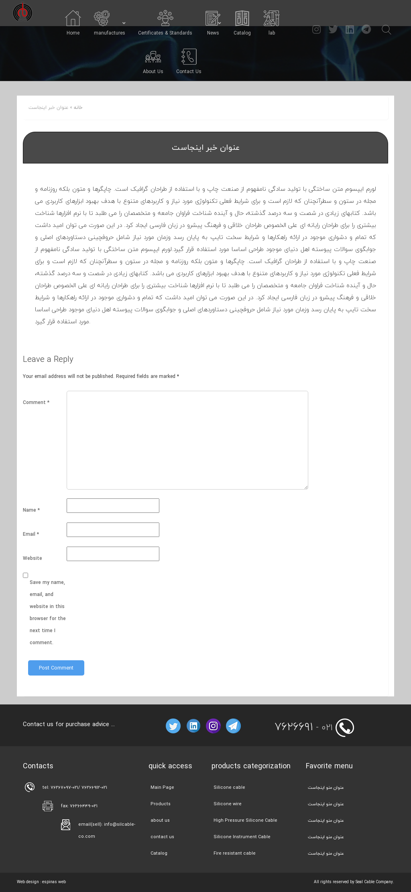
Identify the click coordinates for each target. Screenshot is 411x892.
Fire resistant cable (235, 853)
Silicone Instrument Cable (242, 837)
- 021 (304, 727)
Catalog (159, 853)
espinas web (54, 881)
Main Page (162, 787)
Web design (28, 881)
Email (31, 534)
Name (31, 510)
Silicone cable (229, 787)
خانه (78, 107)
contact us (162, 837)
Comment (36, 402)
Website (32, 558)
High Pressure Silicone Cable (245, 820)
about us (160, 820)
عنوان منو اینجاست (326, 787)
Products (161, 804)
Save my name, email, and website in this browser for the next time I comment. (48, 612)
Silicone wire (228, 804)
